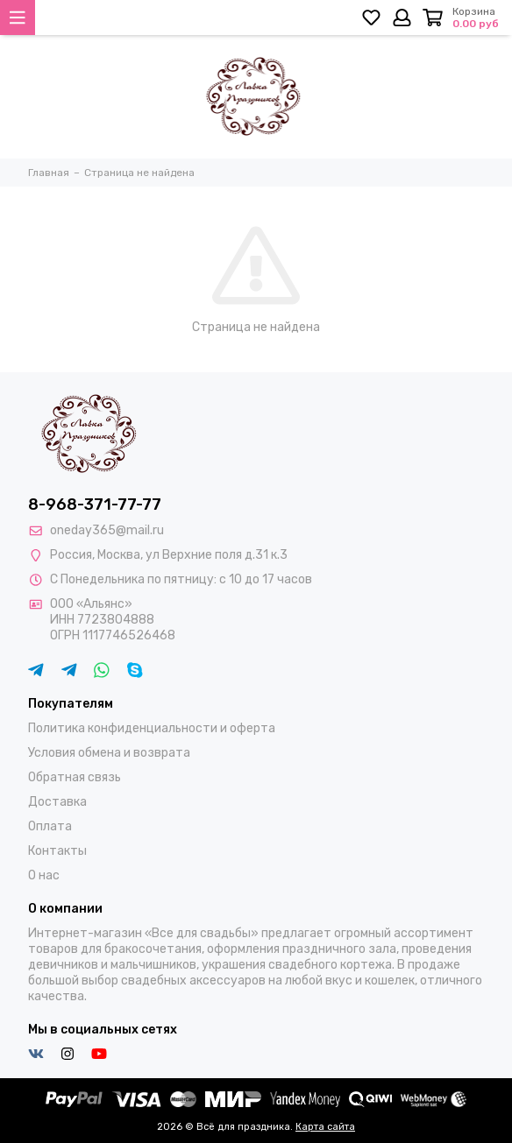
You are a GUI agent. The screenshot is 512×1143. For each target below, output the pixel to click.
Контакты (57, 850)
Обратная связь (74, 777)
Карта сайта (325, 1126)
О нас (44, 875)
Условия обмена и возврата (109, 752)
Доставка (57, 801)
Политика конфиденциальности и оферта (151, 728)
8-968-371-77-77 (94, 504)
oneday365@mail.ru (107, 530)
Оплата (50, 826)
